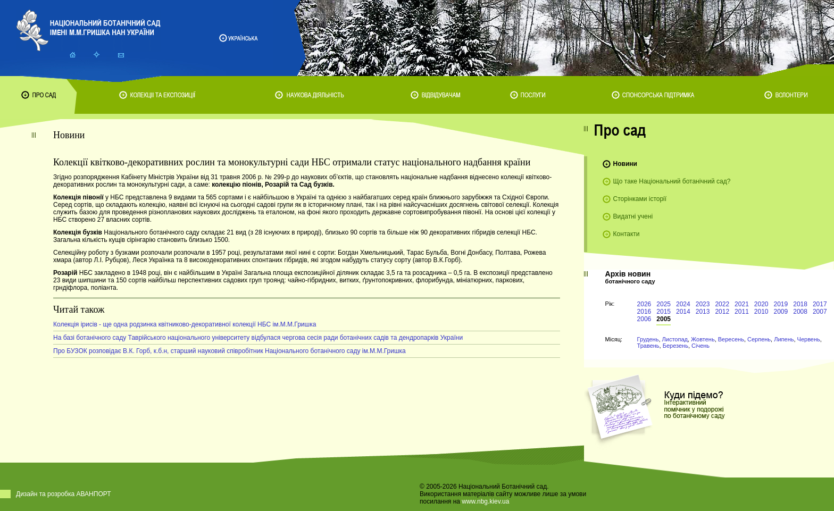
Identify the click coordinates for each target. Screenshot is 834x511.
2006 (644, 319)
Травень (648, 345)
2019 (781, 304)
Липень (784, 339)
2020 (761, 304)
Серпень (759, 339)
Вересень (731, 339)
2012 (722, 311)
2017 (820, 304)
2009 (781, 311)
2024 (683, 304)
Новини (625, 163)
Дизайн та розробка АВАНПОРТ (63, 494)
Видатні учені (633, 216)
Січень (700, 345)
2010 (761, 311)
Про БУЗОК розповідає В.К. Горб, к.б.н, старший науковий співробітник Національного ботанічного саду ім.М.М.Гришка (229, 351)
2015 (663, 311)
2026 (644, 304)
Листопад (675, 339)
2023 (703, 304)
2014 (683, 311)
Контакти (626, 234)
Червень (808, 339)
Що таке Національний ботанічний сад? (672, 181)
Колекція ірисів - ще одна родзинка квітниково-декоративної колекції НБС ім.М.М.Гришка (184, 324)
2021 (742, 304)
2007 (820, 311)
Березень (675, 345)
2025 (663, 304)
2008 (800, 311)
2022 (722, 304)
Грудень (648, 339)
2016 (644, 311)
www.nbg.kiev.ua (485, 501)
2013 (703, 311)
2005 (663, 319)
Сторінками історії (640, 199)
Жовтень (703, 339)
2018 (800, 304)
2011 (742, 311)
